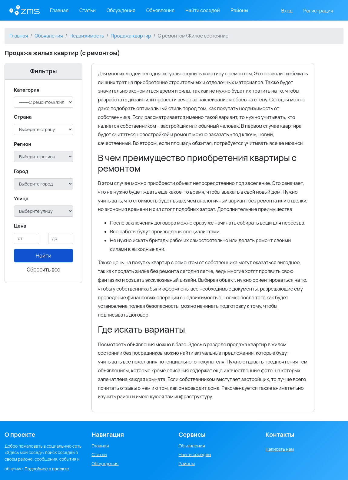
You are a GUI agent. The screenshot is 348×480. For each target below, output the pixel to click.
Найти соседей (202, 10)
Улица (21, 198)
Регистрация (318, 10)
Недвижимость (87, 35)
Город (21, 171)
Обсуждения (121, 10)
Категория (26, 90)
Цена (20, 225)
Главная (59, 10)
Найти (43, 255)
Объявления (160, 10)
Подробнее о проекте (47, 469)
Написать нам (280, 449)
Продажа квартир (131, 35)
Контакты (280, 434)
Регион (22, 144)
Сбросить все (43, 269)
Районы (239, 10)
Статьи (87, 10)
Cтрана (23, 116)
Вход (287, 10)
